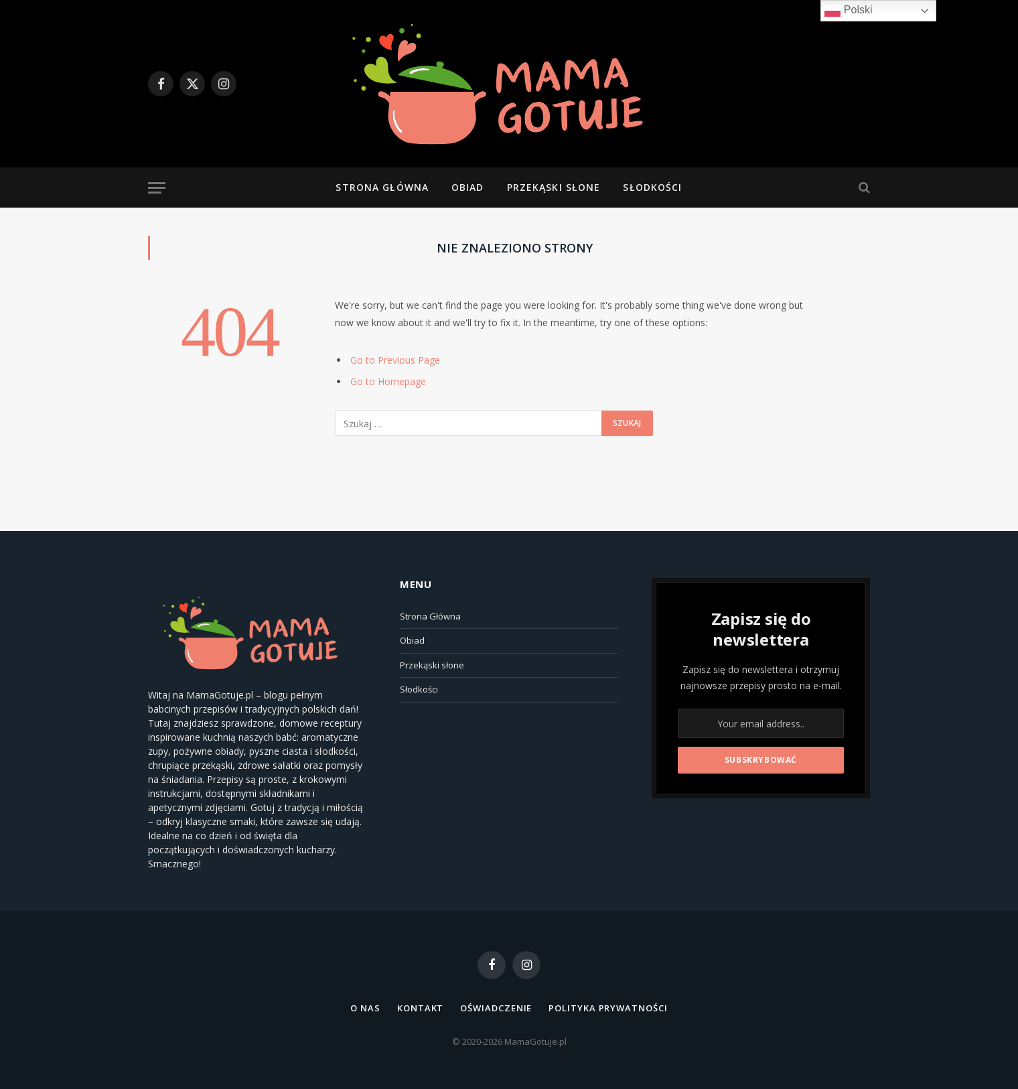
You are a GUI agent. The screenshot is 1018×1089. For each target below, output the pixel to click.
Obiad (467, 187)
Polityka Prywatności (608, 1008)
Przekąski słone (554, 187)
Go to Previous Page (395, 360)
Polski (848, 11)
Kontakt (420, 1008)
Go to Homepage (388, 381)
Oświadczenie (496, 1008)
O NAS (365, 1008)
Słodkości (652, 187)
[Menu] (156, 188)
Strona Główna (382, 187)
